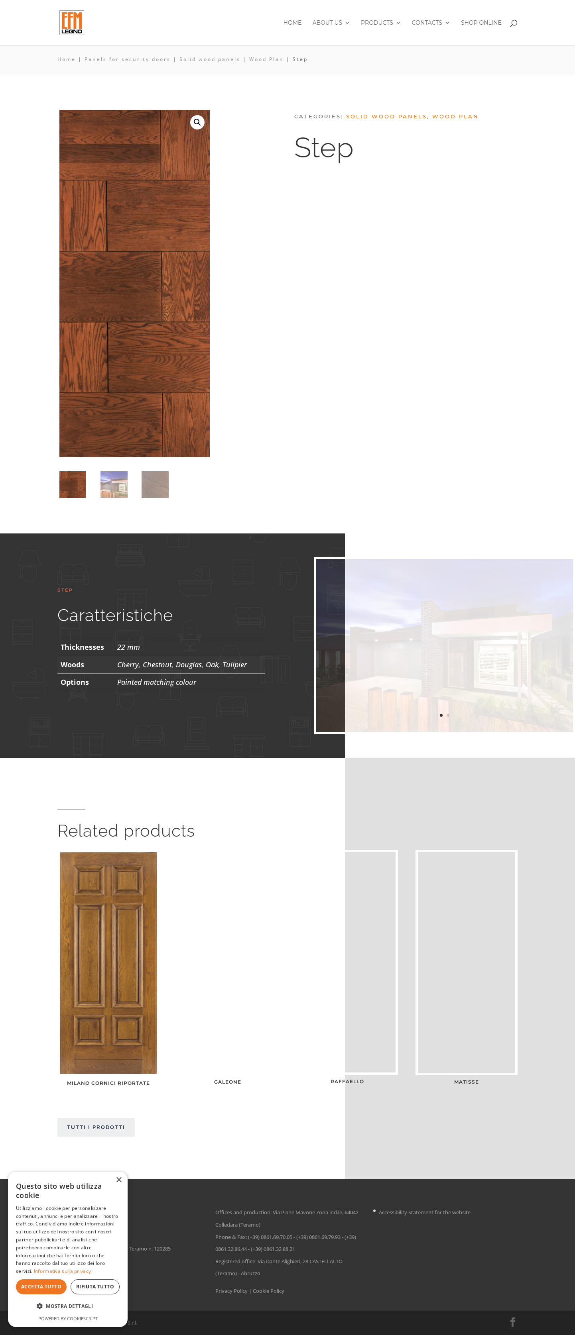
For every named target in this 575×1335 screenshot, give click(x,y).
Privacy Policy (231, 1290)
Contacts (427, 23)
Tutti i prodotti (96, 1127)
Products (377, 23)
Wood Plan (266, 59)
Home (293, 23)
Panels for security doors (128, 59)
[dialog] (68, 1249)
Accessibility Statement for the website (425, 1212)
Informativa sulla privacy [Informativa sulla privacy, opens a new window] (62, 1271)
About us (327, 23)
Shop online (481, 23)
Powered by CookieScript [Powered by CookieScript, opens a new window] (68, 1318)
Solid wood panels (209, 59)
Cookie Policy (268, 1290)
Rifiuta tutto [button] (95, 1286)
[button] (197, 122)
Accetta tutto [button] (41, 1286)
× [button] (119, 1180)
